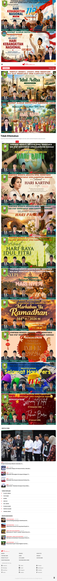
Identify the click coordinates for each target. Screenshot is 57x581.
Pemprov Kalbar (7, 508)
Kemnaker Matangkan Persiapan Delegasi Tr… (18, 474)
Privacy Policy (4, 558)
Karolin (5, 501)
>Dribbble (39, 570)
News (2, 462)
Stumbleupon (39, 568)
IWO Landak (6, 503)
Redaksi (21, 553)
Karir (20, 555)
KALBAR (5, 498)
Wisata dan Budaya (10, 519)
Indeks (3, 553)
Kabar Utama (9, 530)
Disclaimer (21, 558)
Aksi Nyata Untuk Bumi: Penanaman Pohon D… (18, 538)
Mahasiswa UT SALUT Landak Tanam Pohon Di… (18, 532)
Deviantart (39, 572)
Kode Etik (39, 553)
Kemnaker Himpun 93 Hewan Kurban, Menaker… (18, 468)
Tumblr (21, 568)
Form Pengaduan (5, 560)
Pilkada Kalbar (7, 506)
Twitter (21, 565)
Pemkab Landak (7, 511)
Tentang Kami (4, 555)
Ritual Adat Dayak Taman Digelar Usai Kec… (17, 543)
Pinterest (38, 565)
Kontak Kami (40, 558)
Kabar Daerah (9, 536)
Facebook (4, 565)
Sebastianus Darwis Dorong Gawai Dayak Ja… (18, 526)
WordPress (4, 570)
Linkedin (21, 572)
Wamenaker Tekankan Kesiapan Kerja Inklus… (18, 486)
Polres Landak (7, 493)
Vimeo (3, 572)
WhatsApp (4, 568)
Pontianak (6, 496)
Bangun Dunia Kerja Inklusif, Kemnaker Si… (12, 463)
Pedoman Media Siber (24, 560)
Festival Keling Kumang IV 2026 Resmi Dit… (17, 520)
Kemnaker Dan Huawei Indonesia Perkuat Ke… (18, 480)
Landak (13, 536)
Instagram (21, 570)
